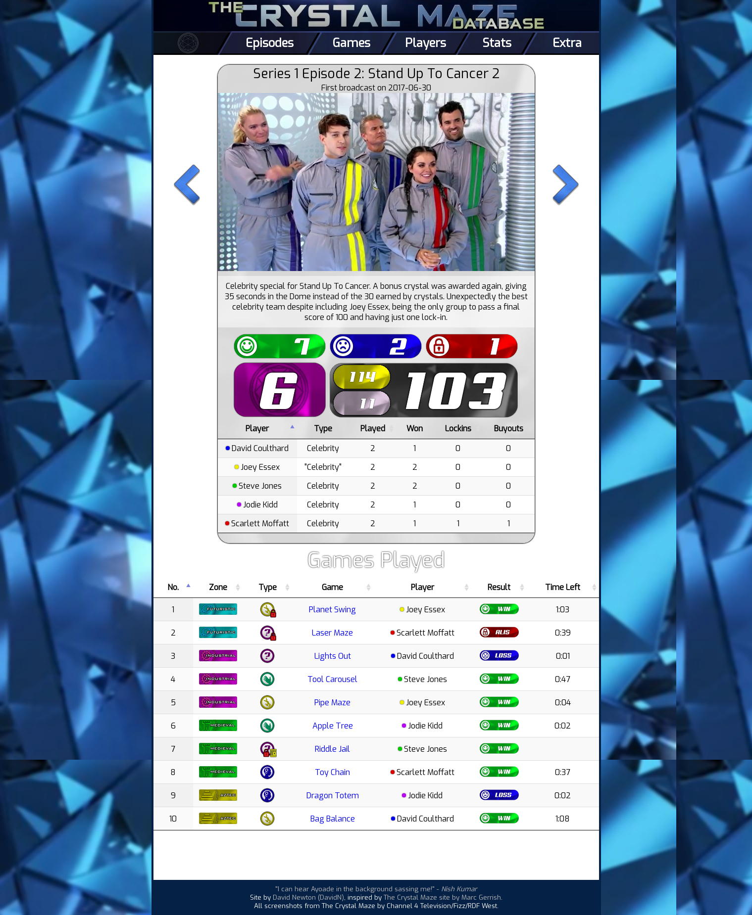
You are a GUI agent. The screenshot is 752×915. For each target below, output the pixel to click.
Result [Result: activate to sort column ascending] (499, 587)
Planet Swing (332, 609)
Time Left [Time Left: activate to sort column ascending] (562, 587)
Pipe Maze (332, 702)
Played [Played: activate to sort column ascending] (372, 428)
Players (425, 43)
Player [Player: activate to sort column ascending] (422, 587)
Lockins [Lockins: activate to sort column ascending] (458, 428)
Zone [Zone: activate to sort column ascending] (218, 587)
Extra (567, 43)
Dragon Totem (332, 795)
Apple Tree (332, 726)
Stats (496, 43)
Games (351, 43)
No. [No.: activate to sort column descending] (173, 587)
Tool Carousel (332, 679)
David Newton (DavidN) (308, 897)
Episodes (270, 43)
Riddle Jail (332, 749)
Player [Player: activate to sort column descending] (257, 428)
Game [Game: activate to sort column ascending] (332, 587)
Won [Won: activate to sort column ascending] (414, 428)
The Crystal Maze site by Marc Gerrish (442, 897)
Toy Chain (332, 772)
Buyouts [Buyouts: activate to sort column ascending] (508, 428)
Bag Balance (332, 819)
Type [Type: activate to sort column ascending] (323, 428)
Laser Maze (332, 633)
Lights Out (332, 656)
